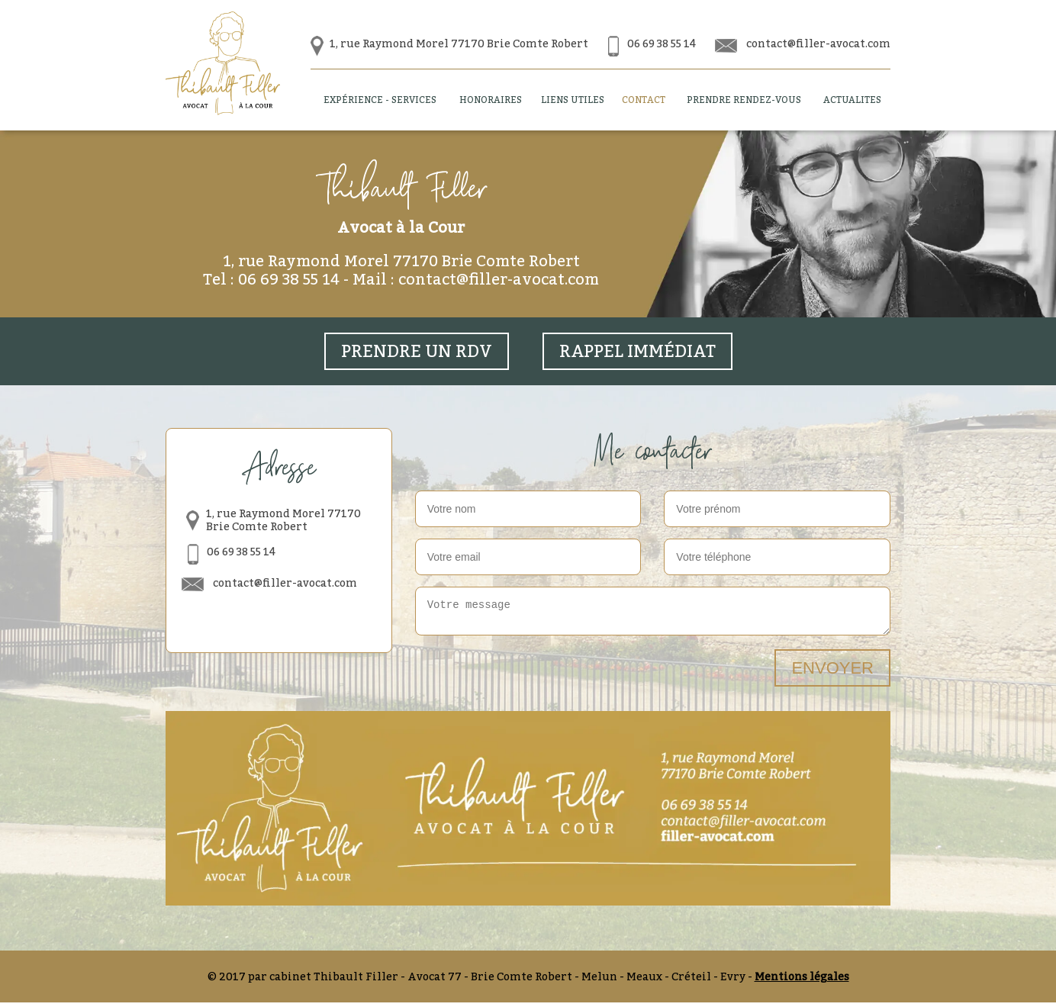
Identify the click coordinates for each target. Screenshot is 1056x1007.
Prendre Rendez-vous (744, 99)
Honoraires (490, 99)
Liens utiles (572, 99)
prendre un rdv (416, 351)
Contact (643, 99)
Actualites (852, 99)
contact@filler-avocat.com (818, 43)
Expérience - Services (380, 99)
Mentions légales (802, 980)
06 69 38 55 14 (661, 43)
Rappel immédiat (637, 351)
